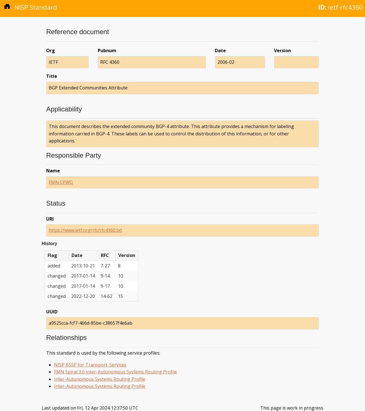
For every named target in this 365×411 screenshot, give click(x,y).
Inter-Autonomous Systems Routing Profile (99, 379)
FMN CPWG (61, 182)
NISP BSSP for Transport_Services (90, 365)
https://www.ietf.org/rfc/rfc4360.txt (85, 230)
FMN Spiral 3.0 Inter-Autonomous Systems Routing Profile (115, 372)
